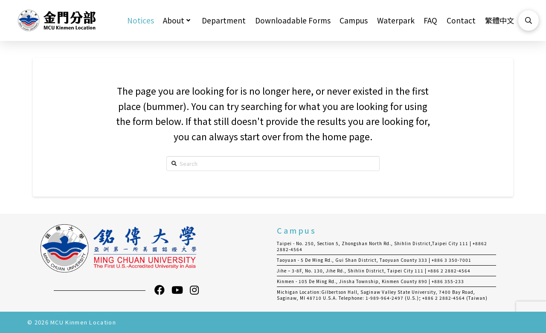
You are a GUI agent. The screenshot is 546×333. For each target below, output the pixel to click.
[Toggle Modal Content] (528, 20)
